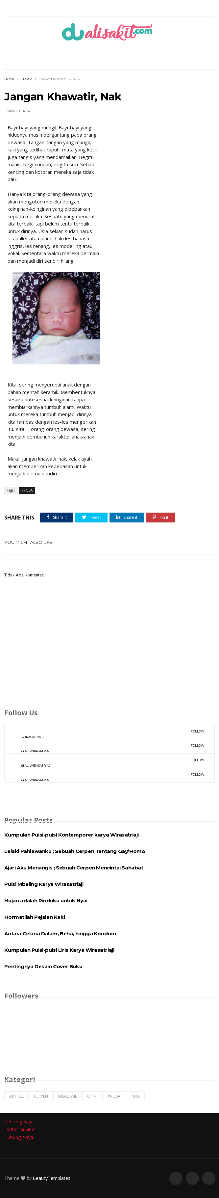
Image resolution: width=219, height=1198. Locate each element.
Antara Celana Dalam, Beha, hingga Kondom (60, 933)
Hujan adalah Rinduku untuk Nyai (45, 900)
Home (9, 79)
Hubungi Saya (18, 1137)
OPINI (92, 1096)
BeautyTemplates (51, 1178)
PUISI (135, 1096)
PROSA (26, 79)
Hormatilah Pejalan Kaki (34, 917)
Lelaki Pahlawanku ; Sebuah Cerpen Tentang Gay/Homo (74, 851)
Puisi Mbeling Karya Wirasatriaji (43, 884)
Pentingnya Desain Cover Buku (43, 966)
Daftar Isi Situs (20, 1129)
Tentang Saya (19, 1121)
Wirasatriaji (104, 732)
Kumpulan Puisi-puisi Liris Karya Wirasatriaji (59, 950)
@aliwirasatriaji (104, 746)
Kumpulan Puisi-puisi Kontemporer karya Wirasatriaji (71, 835)
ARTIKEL (16, 1096)
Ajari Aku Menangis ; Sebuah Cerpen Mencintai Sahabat (73, 868)
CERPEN (41, 1096)
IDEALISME (67, 1096)
